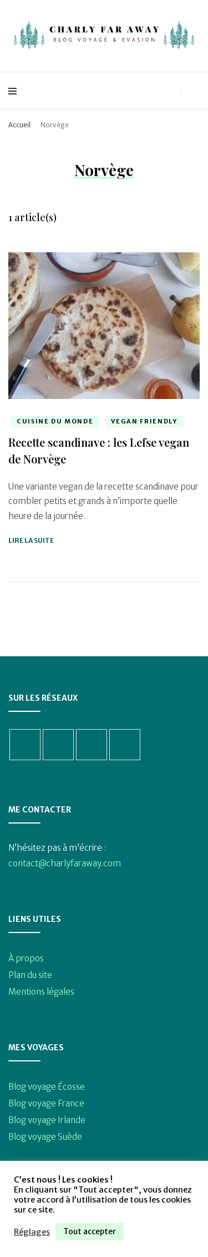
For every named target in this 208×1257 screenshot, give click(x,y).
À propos (26, 958)
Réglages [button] (32, 1232)
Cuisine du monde (55, 421)
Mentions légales (41, 991)
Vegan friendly (144, 421)
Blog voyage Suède (45, 1136)
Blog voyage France (46, 1103)
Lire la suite (31, 540)
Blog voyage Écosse (46, 1086)
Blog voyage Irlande (46, 1120)
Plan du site (30, 975)
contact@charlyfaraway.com (64, 863)
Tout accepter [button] (89, 1231)
